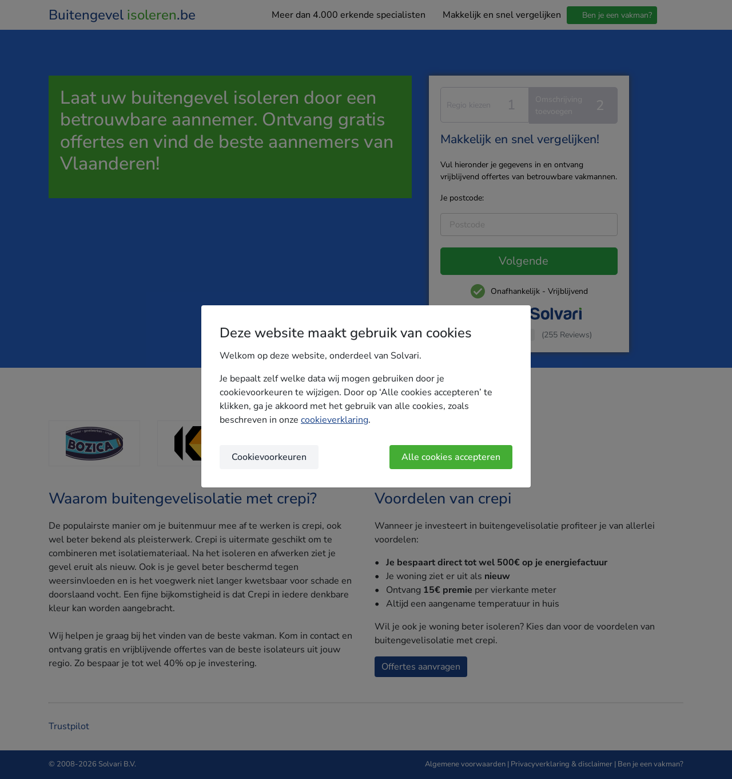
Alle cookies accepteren (450, 457)
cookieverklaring (334, 420)
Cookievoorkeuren (269, 457)
